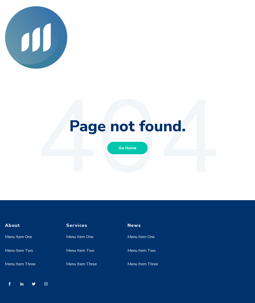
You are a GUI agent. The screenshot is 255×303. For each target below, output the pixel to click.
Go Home (127, 148)
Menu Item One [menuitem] (18, 237)
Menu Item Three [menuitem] (20, 264)
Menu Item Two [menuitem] (19, 250)
